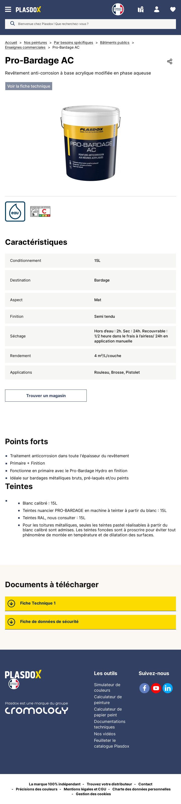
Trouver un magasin (46, 395)
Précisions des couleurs (36, 789)
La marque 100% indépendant (54, 784)
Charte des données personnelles (141, 789)
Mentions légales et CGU (85, 789)
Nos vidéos (104, 733)
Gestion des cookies (93, 794)
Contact (145, 784)
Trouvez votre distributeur (109, 784)
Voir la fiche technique (28, 86)
